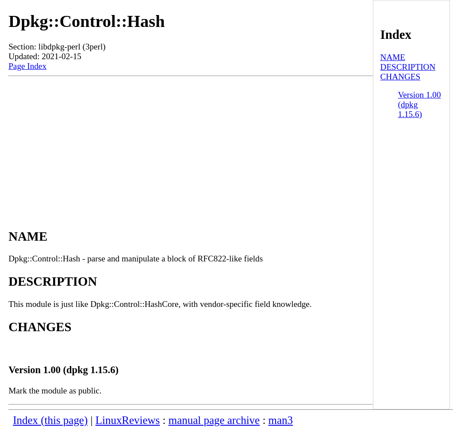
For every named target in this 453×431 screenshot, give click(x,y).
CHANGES (400, 76)
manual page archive (214, 420)
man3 (281, 420)
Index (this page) (50, 420)
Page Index (27, 66)
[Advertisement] (190, 142)
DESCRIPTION (408, 67)
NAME (393, 57)
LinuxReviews (128, 420)
